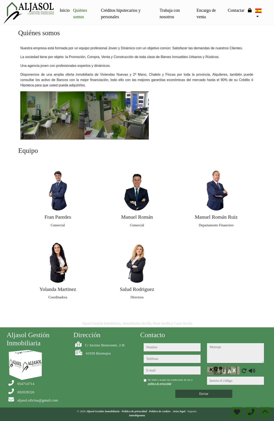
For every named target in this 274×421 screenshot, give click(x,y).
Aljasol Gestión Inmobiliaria (103, 411)
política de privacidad (159, 383)
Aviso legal (179, 411)
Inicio (65, 10)
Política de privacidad (134, 411)
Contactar (236, 10)
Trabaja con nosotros (170, 13)
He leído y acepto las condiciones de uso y (170, 381)
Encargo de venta (206, 13)
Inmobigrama (137, 415)
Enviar (203, 393)
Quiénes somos (80, 13)
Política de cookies (160, 411)
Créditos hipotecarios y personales (121, 13)
